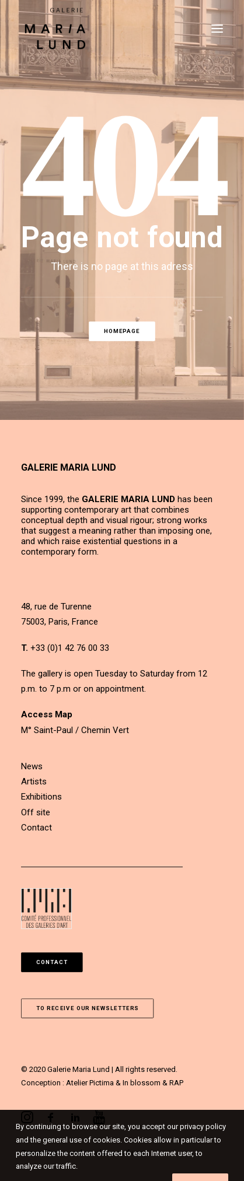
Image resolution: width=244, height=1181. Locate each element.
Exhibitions (41, 796)
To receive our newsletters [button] (87, 1008)
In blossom (142, 1082)
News (32, 766)
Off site (35, 812)
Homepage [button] (122, 331)
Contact (36, 827)
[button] (217, 28)
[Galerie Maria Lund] (55, 28)
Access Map (46, 714)
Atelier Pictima (90, 1082)
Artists (34, 781)
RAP (176, 1082)
